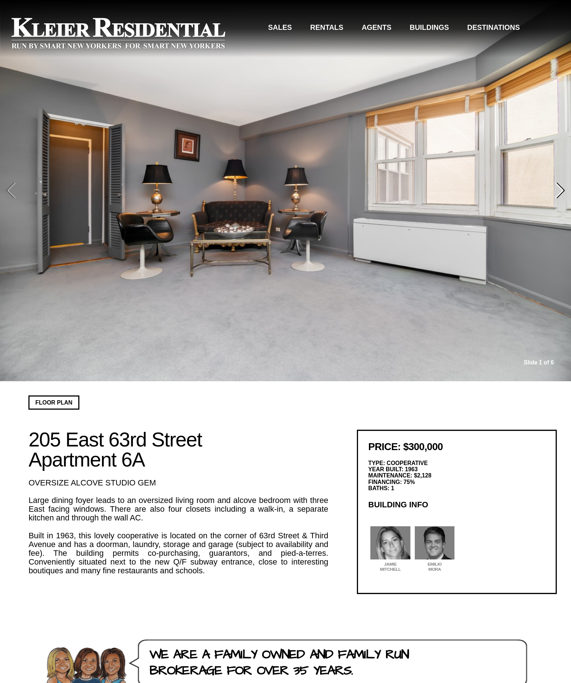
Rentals (326, 27)
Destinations (493, 27)
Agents (376, 27)
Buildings (429, 27)
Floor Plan (53, 402)
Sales (280, 27)
